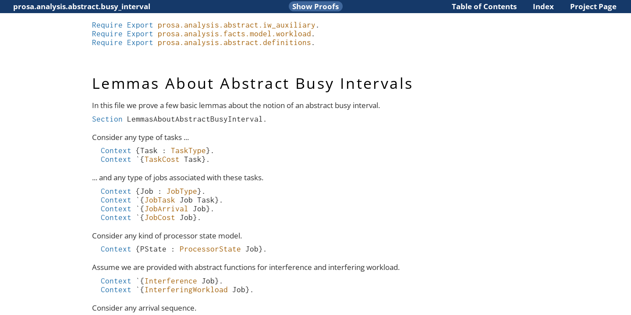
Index (543, 6)
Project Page (593, 6)
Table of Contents (484, 6)
